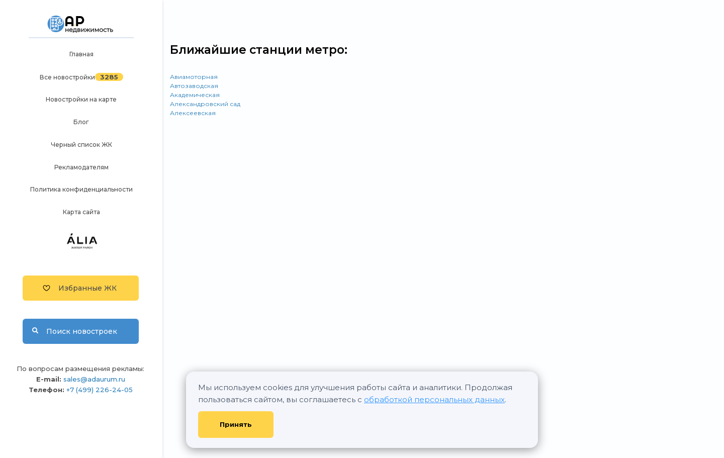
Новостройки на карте (81, 99)
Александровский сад (205, 104)
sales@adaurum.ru (94, 379)
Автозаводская (194, 85)
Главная (81, 54)
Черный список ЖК (81, 144)
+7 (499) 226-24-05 (99, 390)
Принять (236, 424)
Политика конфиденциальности (81, 189)
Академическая (195, 95)
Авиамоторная (194, 76)
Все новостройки (67, 77)
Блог (81, 122)
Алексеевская (193, 113)
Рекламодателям (81, 167)
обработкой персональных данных (434, 399)
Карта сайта (81, 212)
